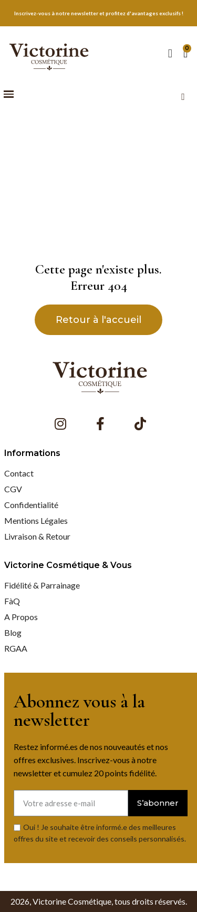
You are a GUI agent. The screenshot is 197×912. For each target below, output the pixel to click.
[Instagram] (60, 424)
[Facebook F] (100, 424)
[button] (8, 94)
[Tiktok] (140, 424)
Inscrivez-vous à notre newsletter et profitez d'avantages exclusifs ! (98, 13)
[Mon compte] (170, 53)
